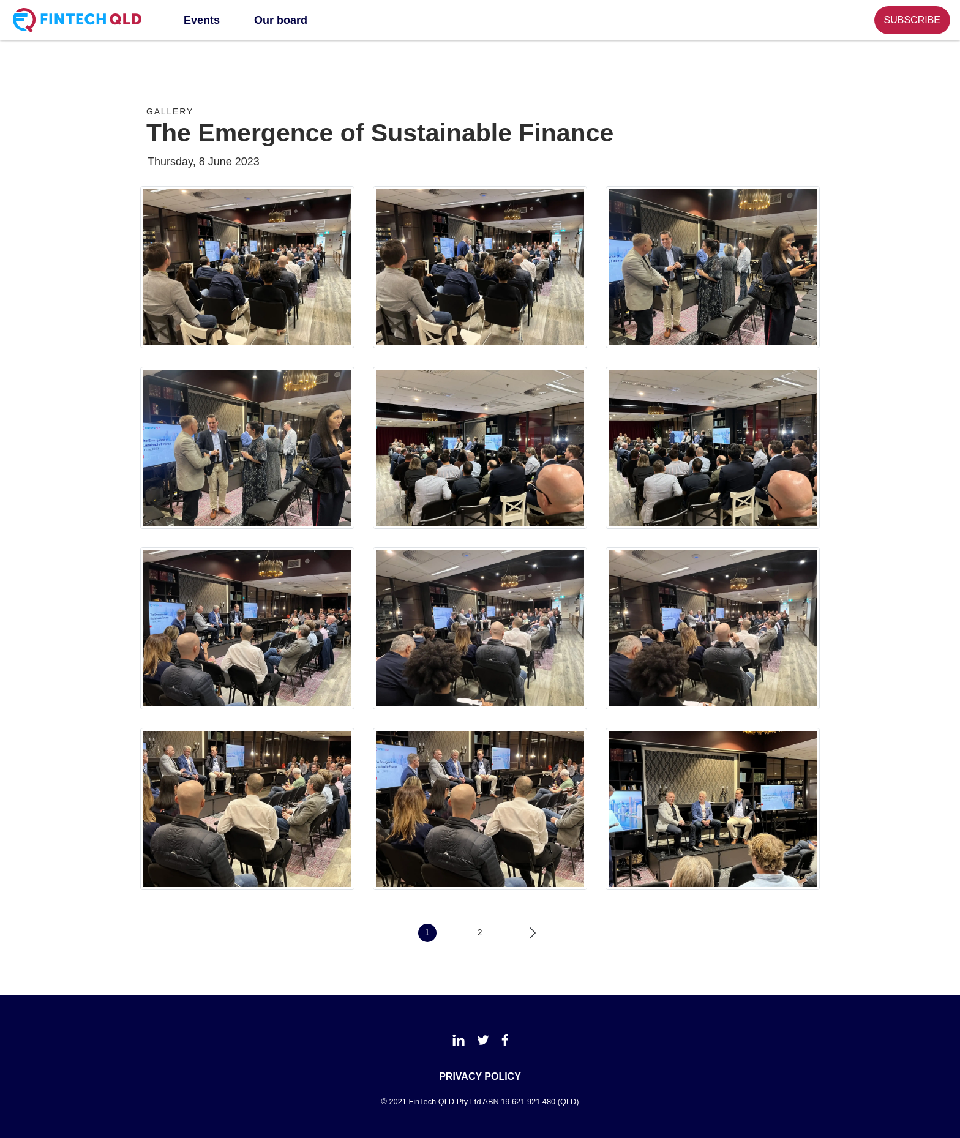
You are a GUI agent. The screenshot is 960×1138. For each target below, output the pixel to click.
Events (202, 20)
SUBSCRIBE (912, 20)
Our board (280, 20)
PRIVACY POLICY (480, 1076)
